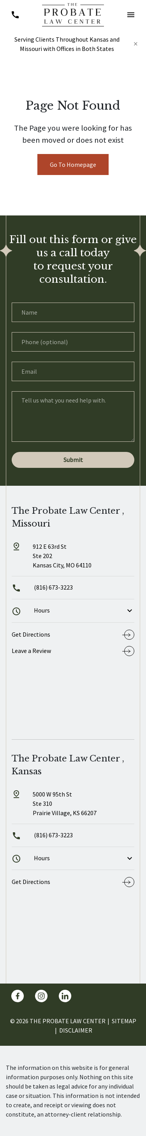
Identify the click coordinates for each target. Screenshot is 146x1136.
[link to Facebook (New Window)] (17, 996)
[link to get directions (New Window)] (73, 559)
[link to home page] (73, 14)
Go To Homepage (73, 164)
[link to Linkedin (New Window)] (65, 996)
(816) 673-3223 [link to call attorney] (42, 587)
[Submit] (73, 460)
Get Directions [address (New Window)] (31, 634)
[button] (131, 14)
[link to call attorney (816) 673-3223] (15, 14)
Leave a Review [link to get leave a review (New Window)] (31, 651)
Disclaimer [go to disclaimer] (75, 1030)
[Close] (136, 44)
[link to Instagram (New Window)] (41, 996)
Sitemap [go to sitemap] (124, 1021)
